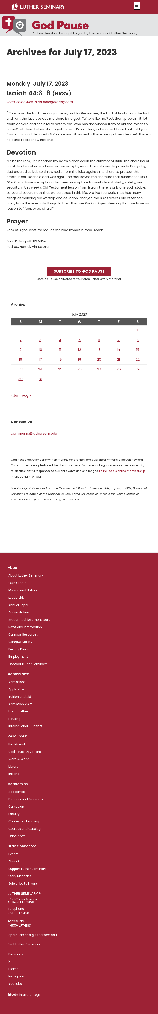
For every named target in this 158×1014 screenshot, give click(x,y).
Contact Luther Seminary (27, 664)
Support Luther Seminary (27, 869)
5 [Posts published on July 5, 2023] (79, 339)
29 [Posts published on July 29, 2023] (138, 369)
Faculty (14, 814)
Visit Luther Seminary (24, 944)
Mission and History (22, 590)
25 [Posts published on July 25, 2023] (60, 369)
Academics (17, 792)
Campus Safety (20, 642)
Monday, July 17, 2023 (37, 84)
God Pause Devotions (24, 752)
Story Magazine (20, 876)
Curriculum (16, 806)
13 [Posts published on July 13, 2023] (99, 349)
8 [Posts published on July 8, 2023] (138, 339)
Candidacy (16, 836)
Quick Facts (17, 583)
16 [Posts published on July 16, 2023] (20, 359)
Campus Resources (23, 634)
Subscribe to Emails (23, 883)
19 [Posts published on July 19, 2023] (79, 359)
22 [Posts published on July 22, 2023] (138, 359)
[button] (137, 6)
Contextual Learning (23, 821)
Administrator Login (26, 995)
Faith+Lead (16, 744)
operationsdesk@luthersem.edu (32, 935)
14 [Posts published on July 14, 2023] (118, 349)
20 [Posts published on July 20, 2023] (99, 359)
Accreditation (18, 612)
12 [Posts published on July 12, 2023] (79, 349)
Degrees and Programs (25, 799)
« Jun (15, 395)
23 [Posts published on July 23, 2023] (21, 369)
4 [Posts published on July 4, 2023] (60, 339)
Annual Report (19, 605)
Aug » (26, 395)
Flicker (13, 969)
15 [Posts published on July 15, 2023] (137, 349)
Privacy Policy (18, 649)
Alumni (13, 861)
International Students (25, 726)
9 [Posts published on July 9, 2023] (20, 349)
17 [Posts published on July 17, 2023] (40, 359)
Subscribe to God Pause (79, 271)
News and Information (25, 627)
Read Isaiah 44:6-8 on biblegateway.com (40, 101)
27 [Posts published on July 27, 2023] (99, 369)
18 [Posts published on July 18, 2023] (60, 359)
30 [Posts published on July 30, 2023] (20, 379)
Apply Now (16, 689)
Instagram (16, 976)
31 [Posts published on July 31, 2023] (40, 379)
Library (13, 766)
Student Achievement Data (29, 620)
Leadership (16, 597)
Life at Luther (18, 711)
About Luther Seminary (25, 575)
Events (13, 854)
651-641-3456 (18, 913)
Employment (18, 656)
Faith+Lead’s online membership (122, 471)
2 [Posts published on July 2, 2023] (20, 339)
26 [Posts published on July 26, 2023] (80, 369)
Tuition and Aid (19, 696)
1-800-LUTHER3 (19, 925)
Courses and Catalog (24, 829)
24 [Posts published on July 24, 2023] (40, 369)
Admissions (16, 682)
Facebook (15, 954)
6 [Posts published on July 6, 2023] (99, 339)
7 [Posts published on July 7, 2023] (118, 339)
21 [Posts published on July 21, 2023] (118, 359)
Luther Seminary (67, 7)
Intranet (14, 774)
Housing (14, 719)
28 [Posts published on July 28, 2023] (119, 369)
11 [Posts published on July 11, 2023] (60, 349)
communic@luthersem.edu (34, 433)
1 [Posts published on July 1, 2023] (137, 330)
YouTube (15, 983)
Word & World (18, 759)
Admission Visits (20, 704)
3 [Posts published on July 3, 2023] (40, 339)
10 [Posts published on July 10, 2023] (40, 349)
